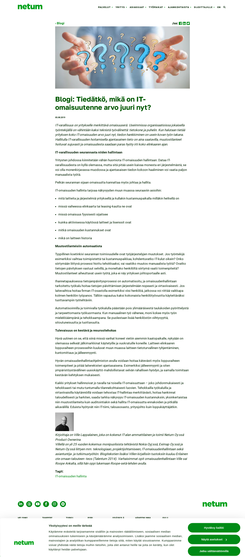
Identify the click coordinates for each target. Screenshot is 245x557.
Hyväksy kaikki (214, 517)
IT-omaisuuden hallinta (71, 476)
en (219, 7)
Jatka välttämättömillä (214, 541)
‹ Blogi (59, 23)
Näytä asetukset (59, 549)
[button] (113, 7)
